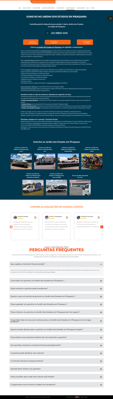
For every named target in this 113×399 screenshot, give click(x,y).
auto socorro (35, 69)
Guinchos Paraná (29, 60)
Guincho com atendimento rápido (31, 108)
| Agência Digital (80, 397)
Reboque (34, 86)
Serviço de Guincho (26, 86)
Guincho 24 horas (26, 104)
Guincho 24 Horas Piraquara (28, 88)
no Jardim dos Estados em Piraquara (49, 47)
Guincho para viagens (53, 83)
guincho (28, 69)
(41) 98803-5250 (90, 2)
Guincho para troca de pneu (29, 106)
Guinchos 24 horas (46, 51)
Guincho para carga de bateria (30, 100)
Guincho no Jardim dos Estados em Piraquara (56, 141)
